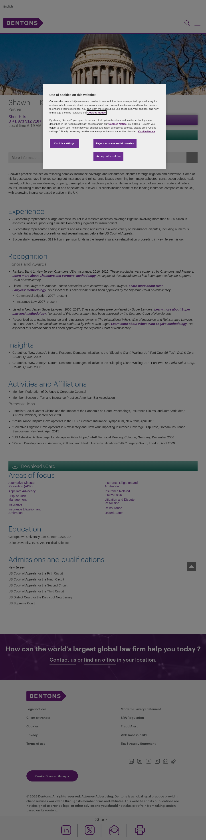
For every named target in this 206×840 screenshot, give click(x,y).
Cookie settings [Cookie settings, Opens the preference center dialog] (64, 143)
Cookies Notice (96, 112)
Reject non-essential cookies (115, 143)
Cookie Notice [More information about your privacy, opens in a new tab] (146, 131)
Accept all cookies (108, 156)
